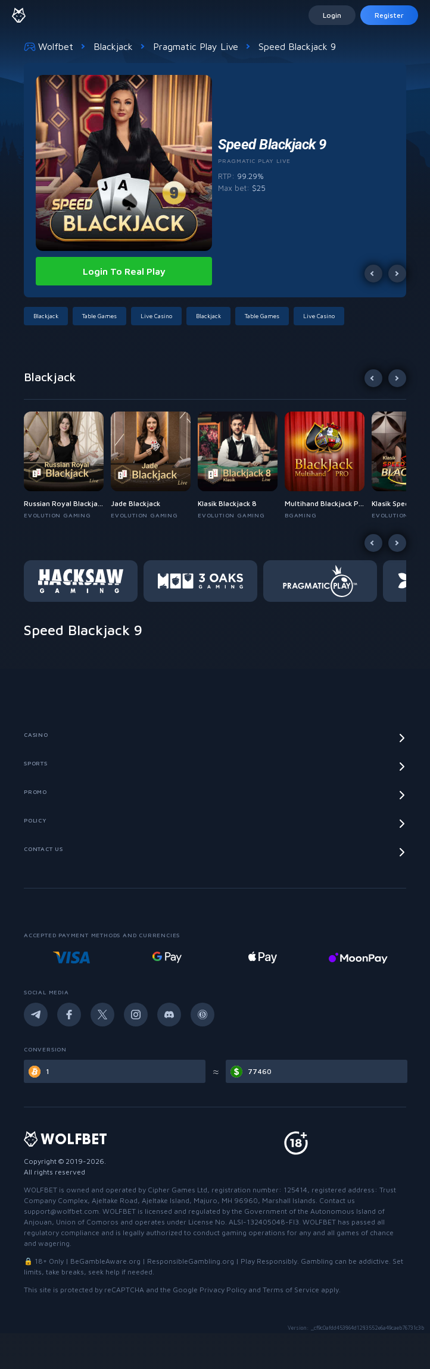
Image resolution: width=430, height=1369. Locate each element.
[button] (48, 316)
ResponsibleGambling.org (190, 1261)
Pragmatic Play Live (195, 46)
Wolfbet (48, 46)
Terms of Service (291, 1289)
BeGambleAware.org (105, 1261)
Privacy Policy (223, 1289)
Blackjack (113, 46)
